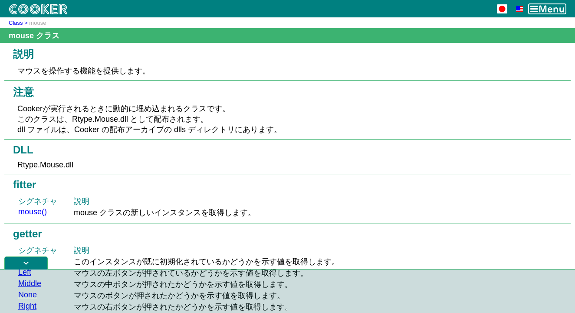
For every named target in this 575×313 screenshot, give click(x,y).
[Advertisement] (288, 291)
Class (16, 23)
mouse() (32, 211)
